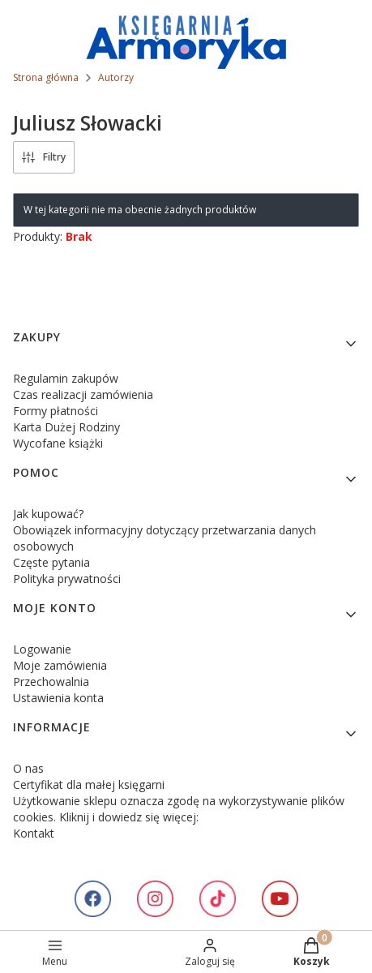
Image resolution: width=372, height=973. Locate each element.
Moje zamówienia (60, 665)
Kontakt (33, 833)
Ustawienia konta (58, 697)
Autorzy (116, 77)
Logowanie (42, 649)
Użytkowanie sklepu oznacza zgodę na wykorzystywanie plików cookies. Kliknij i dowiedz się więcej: (178, 809)
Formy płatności (55, 410)
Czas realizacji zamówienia (83, 394)
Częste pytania (51, 562)
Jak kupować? (48, 513)
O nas (28, 768)
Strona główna (46, 77)
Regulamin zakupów (65, 378)
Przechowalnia (51, 681)
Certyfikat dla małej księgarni (89, 784)
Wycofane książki (58, 443)
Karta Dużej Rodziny (66, 427)
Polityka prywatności (67, 578)
